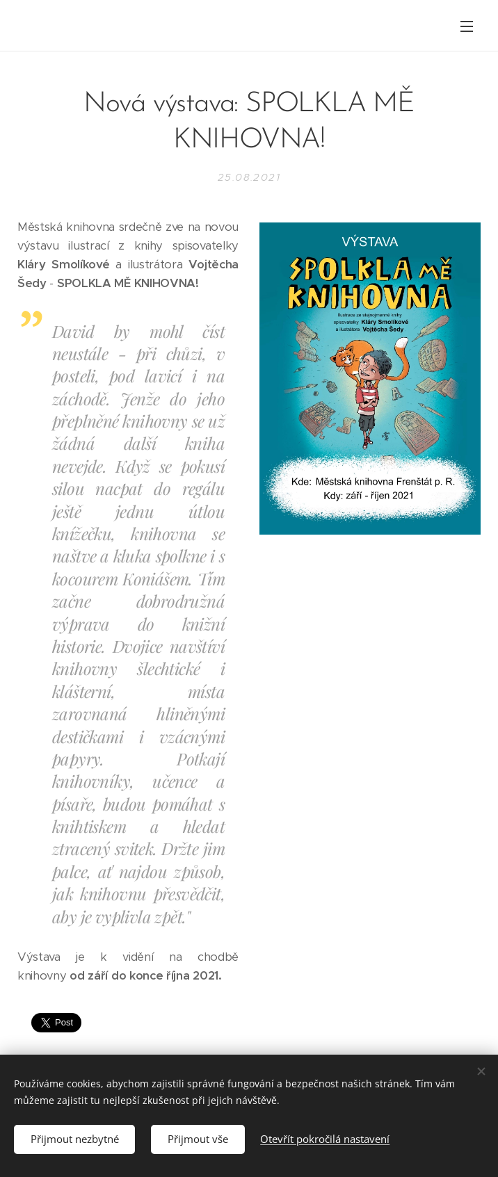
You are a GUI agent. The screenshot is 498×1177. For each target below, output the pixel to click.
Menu (466, 26)
